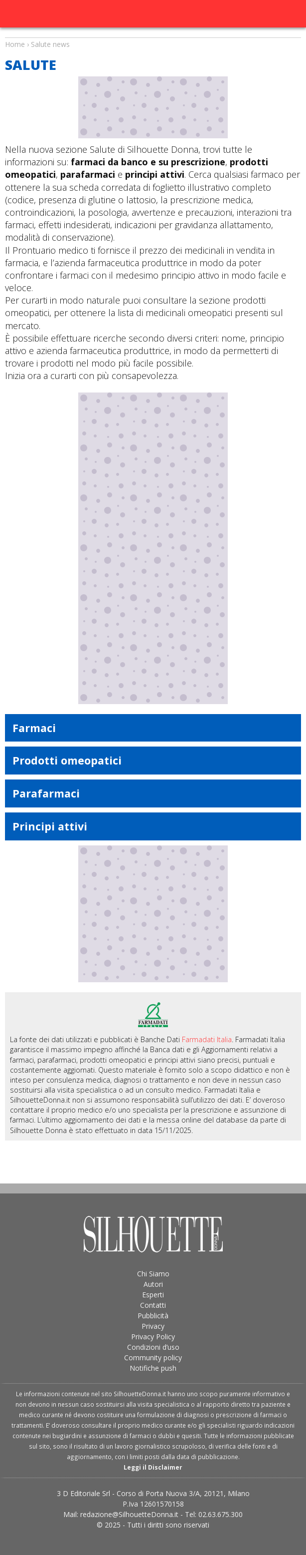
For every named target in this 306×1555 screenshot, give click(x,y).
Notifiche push (153, 1368)
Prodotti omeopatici (67, 760)
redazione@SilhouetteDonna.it (129, 1514)
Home (15, 44)
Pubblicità (153, 1315)
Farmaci (34, 728)
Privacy (153, 1326)
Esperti (153, 1294)
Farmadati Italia (207, 1039)
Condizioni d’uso (153, 1347)
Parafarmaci (46, 793)
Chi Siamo (153, 1273)
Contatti (153, 1305)
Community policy (153, 1357)
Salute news (153, 34)
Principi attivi (49, 826)
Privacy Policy (153, 1336)
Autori (153, 1284)
